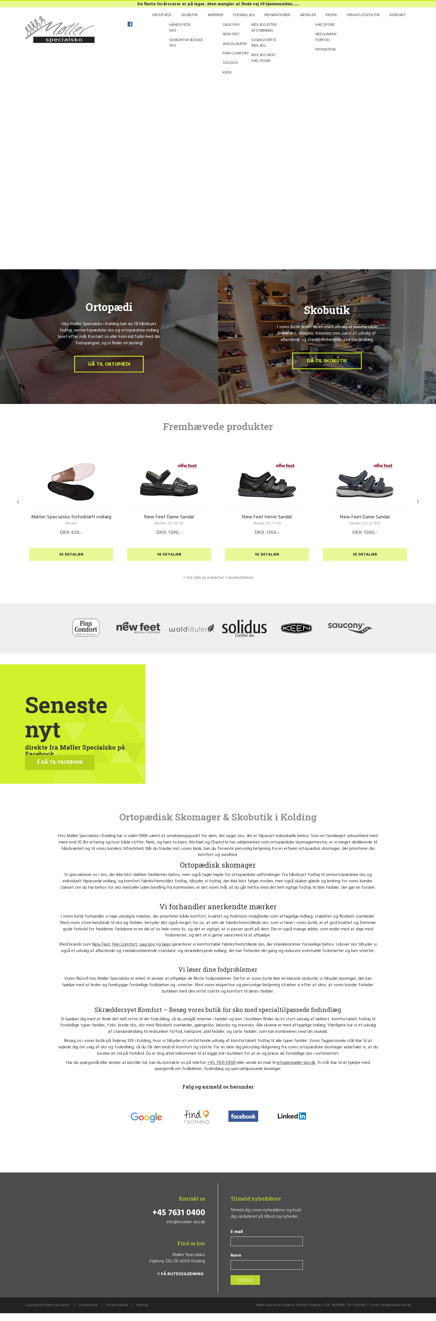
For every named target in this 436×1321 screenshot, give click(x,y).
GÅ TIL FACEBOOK (60, 770)
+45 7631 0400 (221, 1070)
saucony (147, 952)
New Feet (101, 952)
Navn (236, 1263)
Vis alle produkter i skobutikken (218, 585)
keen (166, 952)
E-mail (237, 1240)
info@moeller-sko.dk (296, 1070)
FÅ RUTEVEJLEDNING (180, 1282)
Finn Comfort (124, 952)
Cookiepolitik (88, 1313)
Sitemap (142, 1313)
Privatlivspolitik (117, 1313)
